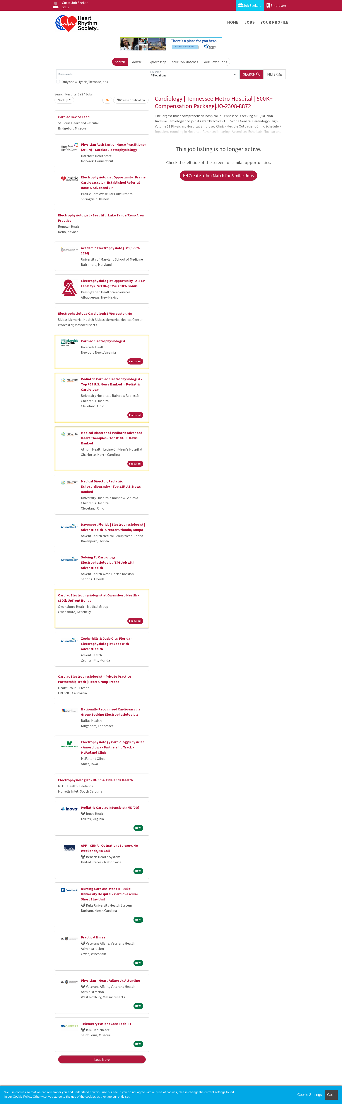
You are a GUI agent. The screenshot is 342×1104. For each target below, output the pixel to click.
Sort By (63, 100)
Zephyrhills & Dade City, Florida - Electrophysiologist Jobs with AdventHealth (106, 643)
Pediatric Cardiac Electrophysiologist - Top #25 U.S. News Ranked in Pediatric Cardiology (111, 384)
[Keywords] (102, 74)
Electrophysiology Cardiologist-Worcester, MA (95, 313)
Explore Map (157, 62)
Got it (331, 1095)
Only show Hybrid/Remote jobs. (85, 81)
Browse (136, 62)
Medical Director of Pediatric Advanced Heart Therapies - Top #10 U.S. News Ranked (111, 437)
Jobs (250, 22)
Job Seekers (249, 5)
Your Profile (274, 22)
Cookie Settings (309, 1095)
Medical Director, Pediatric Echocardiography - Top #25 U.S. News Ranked (111, 486)
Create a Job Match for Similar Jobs (218, 175)
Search (120, 62)
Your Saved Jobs (215, 62)
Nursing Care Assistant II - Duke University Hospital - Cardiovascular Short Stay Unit (109, 893)
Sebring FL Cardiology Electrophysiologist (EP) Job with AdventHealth (108, 562)
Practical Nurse (93, 937)
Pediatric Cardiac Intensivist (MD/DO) (110, 807)
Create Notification (131, 100)
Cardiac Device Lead (73, 117)
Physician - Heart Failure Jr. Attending (110, 980)
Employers (277, 5)
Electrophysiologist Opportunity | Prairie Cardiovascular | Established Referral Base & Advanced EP (113, 182)
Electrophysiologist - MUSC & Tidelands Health (95, 780)
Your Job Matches (185, 62)
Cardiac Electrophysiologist (103, 341)
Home (232, 22)
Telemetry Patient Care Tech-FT (106, 1023)
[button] (274, 74)
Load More (102, 1059)
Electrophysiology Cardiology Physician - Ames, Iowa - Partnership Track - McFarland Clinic (112, 747)
